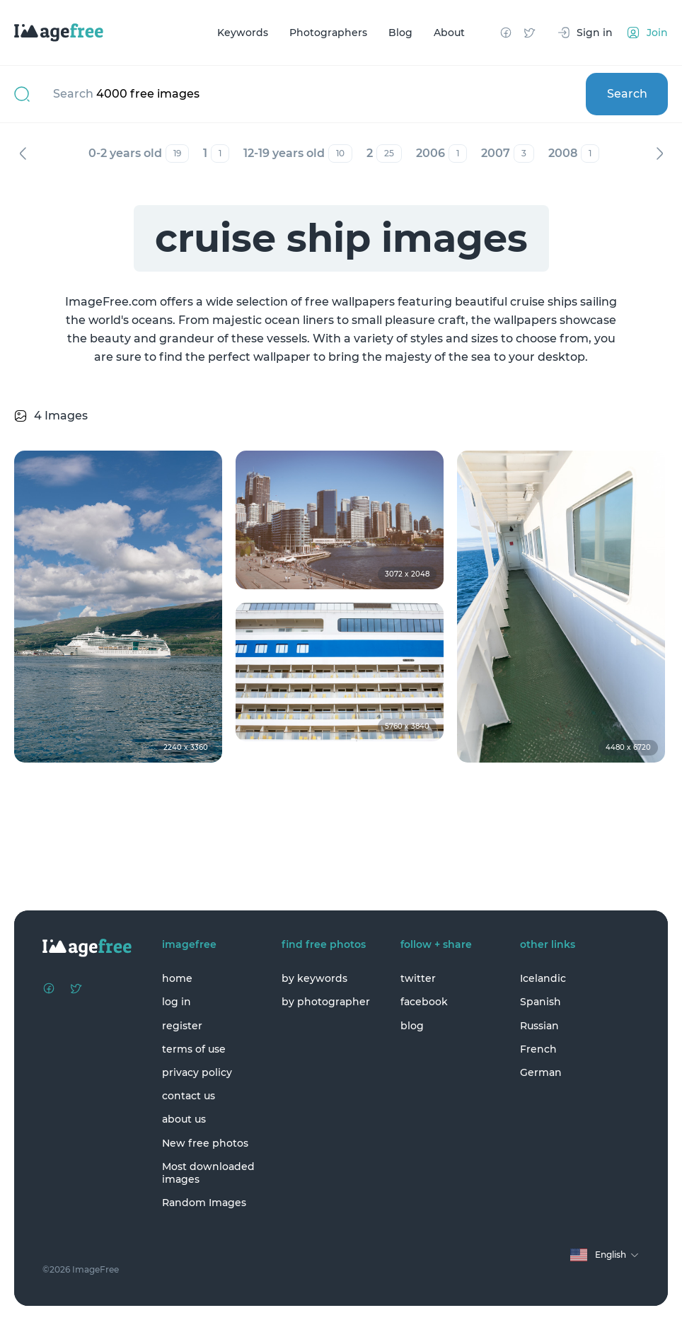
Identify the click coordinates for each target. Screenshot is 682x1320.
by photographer (326, 1001)
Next (659, 153)
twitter (418, 978)
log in (176, 1001)
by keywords (314, 978)
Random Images (204, 1202)
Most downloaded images (208, 1173)
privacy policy (197, 1072)
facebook (424, 1001)
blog (412, 1025)
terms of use (194, 1049)
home (177, 978)
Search (627, 93)
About (449, 32)
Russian (539, 1025)
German (541, 1072)
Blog (400, 32)
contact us (188, 1095)
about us (184, 1119)
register (182, 1025)
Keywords (242, 32)
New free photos (205, 1143)
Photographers (328, 32)
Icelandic (543, 978)
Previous (22, 153)
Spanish (540, 1001)
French (538, 1049)
